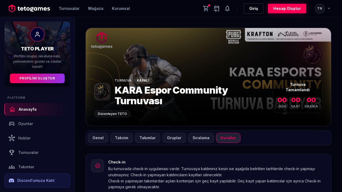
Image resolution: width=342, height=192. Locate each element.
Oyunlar (21, 123)
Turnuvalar (69, 8)
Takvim (121, 137)
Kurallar (228, 137)
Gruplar (174, 137)
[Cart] (206, 8)
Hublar (19, 138)
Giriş (253, 8)
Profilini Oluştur (37, 78)
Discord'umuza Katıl (32, 180)
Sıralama (201, 137)
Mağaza (95, 8)
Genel (98, 137)
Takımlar (21, 167)
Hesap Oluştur (287, 8)
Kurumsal (121, 8)
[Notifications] (227, 8)
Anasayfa (23, 109)
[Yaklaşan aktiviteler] (216, 8)
